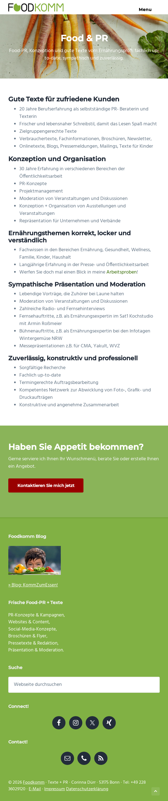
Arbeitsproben (121, 272)
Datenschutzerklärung (87, 789)
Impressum (54, 789)
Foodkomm (33, 782)
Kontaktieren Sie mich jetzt (45, 485)
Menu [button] (149, 9)
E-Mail (35, 789)
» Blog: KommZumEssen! (33, 585)
